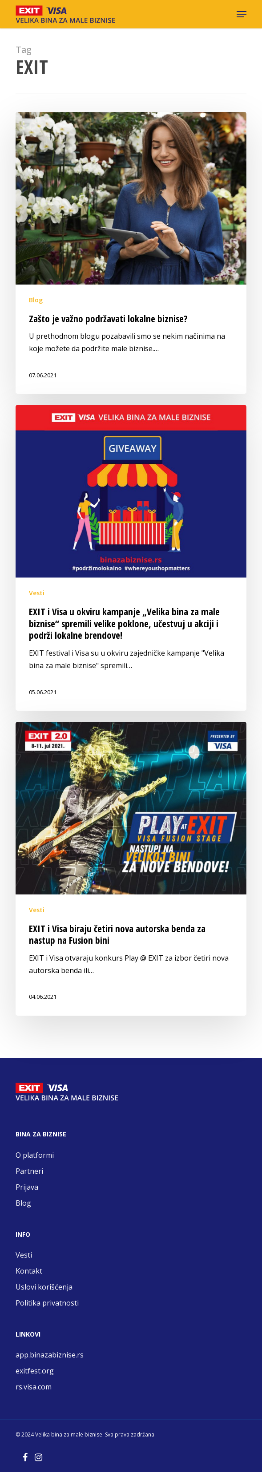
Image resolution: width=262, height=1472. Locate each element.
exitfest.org (36, 1371)
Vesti (36, 593)
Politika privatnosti (47, 1303)
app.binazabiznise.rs (50, 1355)
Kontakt (29, 1271)
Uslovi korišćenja (44, 1287)
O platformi (35, 1155)
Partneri (29, 1171)
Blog (36, 300)
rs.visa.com (34, 1387)
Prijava (27, 1187)
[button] (241, 14)
